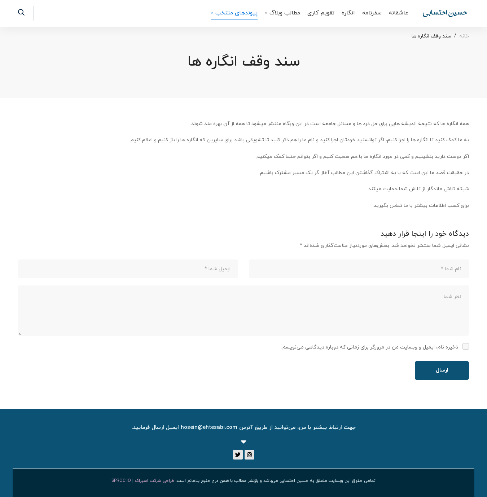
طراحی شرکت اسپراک (154, 481)
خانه (464, 36)
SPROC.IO (121, 481)
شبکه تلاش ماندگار (448, 189)
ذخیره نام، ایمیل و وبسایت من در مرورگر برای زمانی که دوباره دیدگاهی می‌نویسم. (369, 347)
